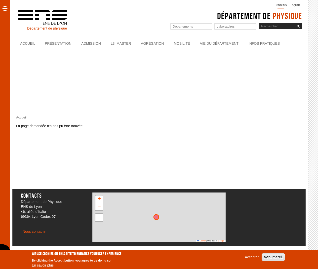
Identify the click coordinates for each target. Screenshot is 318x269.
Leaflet (201, 241)
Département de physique (47, 28)
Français (281, 5)
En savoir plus (43, 265)
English (295, 5)
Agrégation (152, 43)
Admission (91, 43)
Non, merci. (273, 257)
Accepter (252, 257)
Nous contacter (35, 231)
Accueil (27, 43)
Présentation (58, 43)
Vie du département (219, 43)
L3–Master (121, 43)
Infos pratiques (264, 43)
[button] (99, 199)
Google (221, 241)
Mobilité (182, 43)
